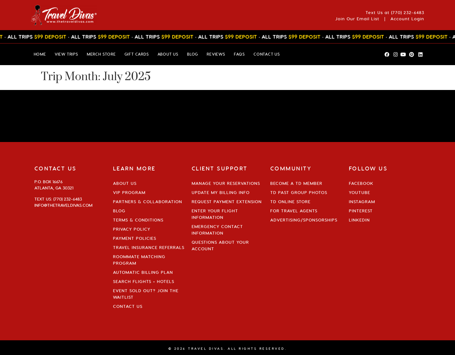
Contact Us (127, 306)
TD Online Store (290, 201)
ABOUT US (168, 54)
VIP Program (129, 192)
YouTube (359, 192)
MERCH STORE (101, 54)
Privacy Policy (131, 229)
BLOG (192, 54)
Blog (119, 210)
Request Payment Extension (227, 201)
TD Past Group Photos (298, 192)
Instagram (362, 201)
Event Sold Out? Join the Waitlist (146, 294)
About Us (125, 183)
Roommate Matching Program (139, 260)
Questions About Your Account (220, 245)
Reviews (216, 54)
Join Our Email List (357, 18)
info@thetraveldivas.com (63, 205)
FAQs (239, 54)
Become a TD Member (296, 183)
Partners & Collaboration (147, 201)
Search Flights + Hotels (143, 281)
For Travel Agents (293, 210)
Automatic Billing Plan (143, 272)
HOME (40, 54)
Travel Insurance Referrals (148, 247)
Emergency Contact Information (217, 230)
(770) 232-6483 (407, 12)
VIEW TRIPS (66, 54)
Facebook (361, 183)
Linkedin (359, 219)
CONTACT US (267, 54)
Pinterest (361, 210)
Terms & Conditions (138, 219)
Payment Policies (134, 238)
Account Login (407, 18)
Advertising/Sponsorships (303, 219)
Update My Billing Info (221, 192)
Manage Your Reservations (226, 183)
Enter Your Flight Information (215, 214)
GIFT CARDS (136, 54)
